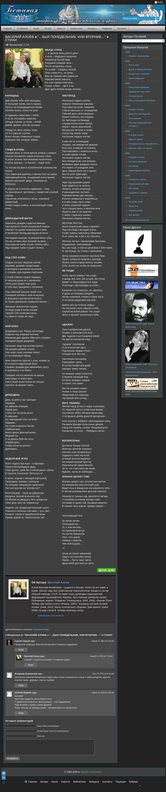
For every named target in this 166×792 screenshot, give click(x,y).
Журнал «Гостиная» (91, 775)
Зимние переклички (139, 56)
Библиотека (77, 28)
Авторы (48, 28)
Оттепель (133, 166)
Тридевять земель (138, 192)
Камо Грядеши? (137, 78)
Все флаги (134, 215)
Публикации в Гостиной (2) (51, 615)
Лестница (133, 188)
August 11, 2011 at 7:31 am (101, 656)
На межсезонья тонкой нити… (144, 144)
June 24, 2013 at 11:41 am (103, 674)
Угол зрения (135, 118)
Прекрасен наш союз (139, 91)
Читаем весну (136, 96)
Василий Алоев (58, 582)
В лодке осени (136, 135)
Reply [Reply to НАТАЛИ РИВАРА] (21, 713)
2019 (127, 198)
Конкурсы (92, 28)
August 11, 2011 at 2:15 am (103, 641)
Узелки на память (138, 179)
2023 (127, 105)
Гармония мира (41, 629)
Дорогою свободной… (140, 114)
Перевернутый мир (139, 184)
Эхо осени (134, 65)
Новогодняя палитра (139, 170)
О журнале (22, 28)
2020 (127, 175)
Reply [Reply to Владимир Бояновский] (21, 685)
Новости (61, 28)
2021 (127, 153)
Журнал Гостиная (17, 14)
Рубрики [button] (135, 785)
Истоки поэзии (136, 109)
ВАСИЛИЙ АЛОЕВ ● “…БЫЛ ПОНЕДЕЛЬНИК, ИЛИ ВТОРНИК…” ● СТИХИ (57, 38)
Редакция (107, 28)
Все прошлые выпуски (137, 220)
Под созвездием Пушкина (142, 100)
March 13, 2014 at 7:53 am (103, 693)
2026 (127, 52)
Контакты (121, 28)
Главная (7, 28)
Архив (36, 28)
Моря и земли (136, 139)
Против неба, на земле (140, 148)
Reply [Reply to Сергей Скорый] (21, 650)
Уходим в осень (137, 157)
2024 (127, 83)
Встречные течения (139, 74)
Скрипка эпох (136, 210)
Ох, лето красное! (138, 161)
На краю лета (135, 201)
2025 (127, 61)
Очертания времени (139, 87)
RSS (159, 2)
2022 (127, 131)
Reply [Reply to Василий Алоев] (30, 665)
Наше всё (133, 206)
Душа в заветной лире (140, 69)
